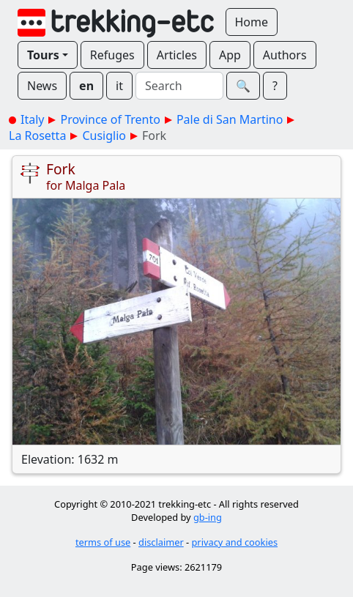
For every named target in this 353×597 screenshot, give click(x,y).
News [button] (42, 86)
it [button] (119, 86)
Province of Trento (110, 119)
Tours (43, 55)
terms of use (102, 542)
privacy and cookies (235, 542)
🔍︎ (243, 86)
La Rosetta (37, 135)
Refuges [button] (112, 55)
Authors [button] (285, 55)
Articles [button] (177, 55)
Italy (32, 119)
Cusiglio (104, 135)
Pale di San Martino (229, 119)
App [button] (230, 55)
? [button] (275, 86)
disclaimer (161, 542)
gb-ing (207, 517)
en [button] (86, 86)
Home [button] (252, 22)
